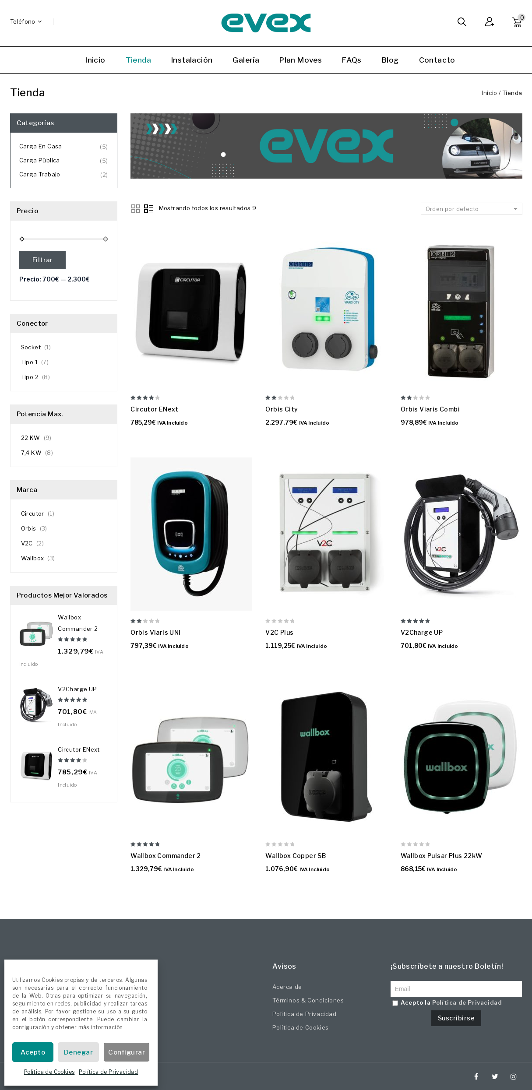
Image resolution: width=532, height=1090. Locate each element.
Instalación (191, 60)
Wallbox (32, 558)
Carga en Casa (40, 146)
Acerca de (287, 986)
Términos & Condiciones (308, 1000)
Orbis (28, 528)
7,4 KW (31, 452)
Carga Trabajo (39, 174)
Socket (31, 347)
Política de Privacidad (108, 1072)
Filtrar (42, 260)
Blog (390, 60)
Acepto (33, 1052)
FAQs (352, 60)
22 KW (30, 437)
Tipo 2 (30, 376)
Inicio (95, 60)
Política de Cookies (49, 1072)
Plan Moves (300, 60)
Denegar (78, 1052)
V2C (27, 543)
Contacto (437, 60)
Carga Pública (39, 160)
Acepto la (447, 1002)
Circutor (32, 513)
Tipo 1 (29, 362)
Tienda (138, 60)
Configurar (126, 1052)
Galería (246, 60)
